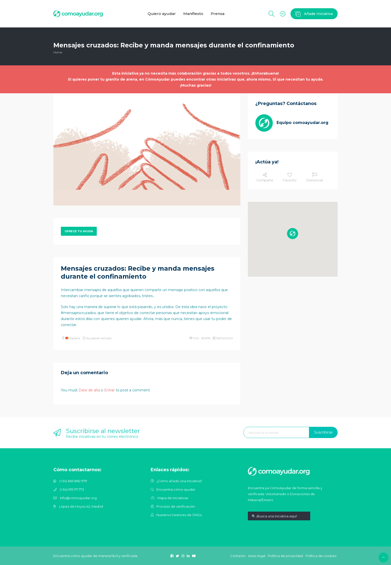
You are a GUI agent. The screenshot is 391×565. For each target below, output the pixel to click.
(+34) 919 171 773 (72, 489)
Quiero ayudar (162, 13)
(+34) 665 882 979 (73, 481)
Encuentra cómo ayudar (175, 489)
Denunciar (314, 177)
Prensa (217, 13)
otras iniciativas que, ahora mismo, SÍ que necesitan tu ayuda (264, 79)
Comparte (264, 177)
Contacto (238, 556)
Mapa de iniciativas (172, 498)
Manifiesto (193, 13)
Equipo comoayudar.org (302, 122)
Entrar (109, 390)
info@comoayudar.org (78, 498)
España (72, 338)
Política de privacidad (285, 556)
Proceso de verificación (175, 506)
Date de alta (89, 390)
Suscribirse (323, 432)
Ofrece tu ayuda (79, 231)
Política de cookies (320, 556)
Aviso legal (256, 556)
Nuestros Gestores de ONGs (179, 515)
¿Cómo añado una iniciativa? (179, 481)
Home (57, 52)
